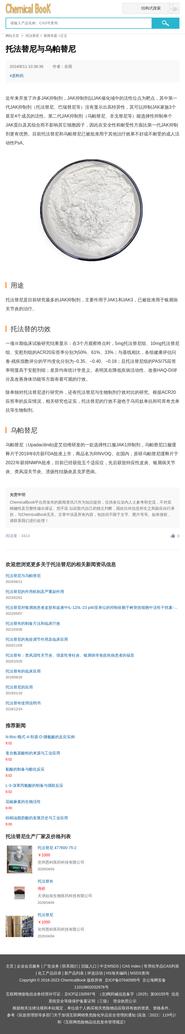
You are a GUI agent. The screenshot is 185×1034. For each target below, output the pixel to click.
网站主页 (12, 36)
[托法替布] (19, 893)
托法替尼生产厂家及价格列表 (38, 836)
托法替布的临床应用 (23, 671)
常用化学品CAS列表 (161, 966)
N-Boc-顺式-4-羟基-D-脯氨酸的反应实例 (40, 737)
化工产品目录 (49, 973)
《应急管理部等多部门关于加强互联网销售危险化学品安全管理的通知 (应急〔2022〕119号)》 (96, 1015)
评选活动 (95, 973)
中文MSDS (109, 966)
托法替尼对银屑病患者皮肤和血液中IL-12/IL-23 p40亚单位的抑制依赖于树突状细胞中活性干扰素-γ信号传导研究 (92, 607)
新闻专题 (50, 36)
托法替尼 (32, 36)
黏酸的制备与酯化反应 (25, 769)
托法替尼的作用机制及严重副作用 (35, 591)
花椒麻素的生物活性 (23, 801)
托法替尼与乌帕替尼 (23, 575)
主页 (10, 966)
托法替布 (45, 881)
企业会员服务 (28, 966)
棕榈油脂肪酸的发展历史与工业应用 (37, 818)
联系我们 (70, 966)
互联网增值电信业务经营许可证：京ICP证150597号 (51, 994)
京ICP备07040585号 (122, 980)
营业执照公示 (125, 1001)
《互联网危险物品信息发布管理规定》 (94, 1022)
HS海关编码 (116, 973)
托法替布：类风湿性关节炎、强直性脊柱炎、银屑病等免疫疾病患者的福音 (70, 655)
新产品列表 (74, 973)
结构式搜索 (151, 8)
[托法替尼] (19, 926)
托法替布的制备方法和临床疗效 (33, 623)
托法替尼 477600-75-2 (57, 847)
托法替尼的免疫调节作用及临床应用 (37, 639)
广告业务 (51, 966)
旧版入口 (89, 966)
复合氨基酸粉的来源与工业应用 (33, 753)
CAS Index (131, 966)
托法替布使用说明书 (23, 703)
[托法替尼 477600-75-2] (19, 859)
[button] (165, 23)
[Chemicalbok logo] (92, 9)
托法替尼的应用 (19, 687)
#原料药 (17, 75)
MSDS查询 (139, 973)
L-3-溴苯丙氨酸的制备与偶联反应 (34, 785)
